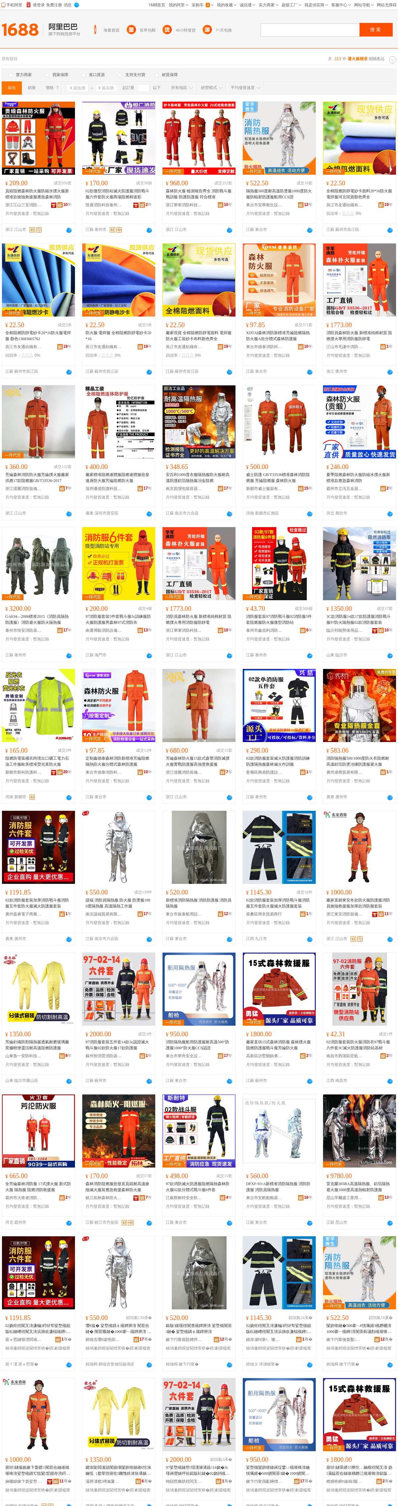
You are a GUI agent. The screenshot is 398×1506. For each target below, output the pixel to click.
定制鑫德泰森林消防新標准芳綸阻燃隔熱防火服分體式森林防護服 (117, 761)
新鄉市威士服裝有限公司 (264, 488)
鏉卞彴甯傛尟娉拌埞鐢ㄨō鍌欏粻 (184, 1339)
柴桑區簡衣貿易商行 (264, 914)
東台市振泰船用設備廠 (184, 914)
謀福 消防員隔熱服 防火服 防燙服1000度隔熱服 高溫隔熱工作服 (118, 903)
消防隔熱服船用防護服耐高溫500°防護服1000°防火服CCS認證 (197, 1045)
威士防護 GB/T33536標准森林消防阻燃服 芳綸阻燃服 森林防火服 (278, 477)
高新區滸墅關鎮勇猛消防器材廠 (264, 1056)
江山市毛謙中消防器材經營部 (344, 346)
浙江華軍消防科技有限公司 (184, 205)
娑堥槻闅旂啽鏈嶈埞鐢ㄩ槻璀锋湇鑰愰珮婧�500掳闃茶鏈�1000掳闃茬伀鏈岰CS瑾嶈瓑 (278, 1470)
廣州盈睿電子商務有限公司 (23, 914)
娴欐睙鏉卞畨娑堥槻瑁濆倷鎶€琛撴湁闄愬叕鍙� (23, 1481)
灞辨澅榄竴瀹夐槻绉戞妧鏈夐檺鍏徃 (104, 1481)
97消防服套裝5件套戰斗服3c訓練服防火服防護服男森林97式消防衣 (118, 619)
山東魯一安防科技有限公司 (23, 1056)
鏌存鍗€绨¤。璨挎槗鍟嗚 (264, 1339)
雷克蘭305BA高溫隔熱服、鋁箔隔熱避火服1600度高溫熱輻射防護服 (358, 1186)
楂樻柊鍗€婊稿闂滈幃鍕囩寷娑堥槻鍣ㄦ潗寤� (344, 1481)
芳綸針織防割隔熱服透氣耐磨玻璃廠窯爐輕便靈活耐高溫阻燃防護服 (37, 1045)
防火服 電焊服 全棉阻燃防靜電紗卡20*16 (118, 335)
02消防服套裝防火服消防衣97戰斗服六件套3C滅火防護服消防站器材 (358, 1045)
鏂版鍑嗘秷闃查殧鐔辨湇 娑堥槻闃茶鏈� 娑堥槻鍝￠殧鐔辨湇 (199, 1328)
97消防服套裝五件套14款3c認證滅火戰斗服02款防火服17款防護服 (117, 1045)
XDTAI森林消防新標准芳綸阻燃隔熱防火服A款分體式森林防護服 (278, 335)
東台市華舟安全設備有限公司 (184, 1056)
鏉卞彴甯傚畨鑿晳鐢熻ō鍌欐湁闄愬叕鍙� (344, 1339)
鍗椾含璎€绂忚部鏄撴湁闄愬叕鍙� (104, 1339)
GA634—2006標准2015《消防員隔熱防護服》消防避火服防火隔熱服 (37, 619)
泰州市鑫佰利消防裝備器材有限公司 (264, 630)
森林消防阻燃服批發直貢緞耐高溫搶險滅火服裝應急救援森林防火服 (117, 1186)
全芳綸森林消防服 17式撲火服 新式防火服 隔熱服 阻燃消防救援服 (38, 1186)
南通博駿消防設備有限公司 (104, 630)
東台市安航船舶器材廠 (264, 1197)
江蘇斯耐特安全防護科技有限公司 (184, 1197)
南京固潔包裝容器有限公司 (184, 488)
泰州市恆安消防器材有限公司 (23, 630)
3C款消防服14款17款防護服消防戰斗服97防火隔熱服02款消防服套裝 (358, 619)
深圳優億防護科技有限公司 (104, 488)
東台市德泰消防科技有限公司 (264, 346)
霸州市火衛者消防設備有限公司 (23, 1197)
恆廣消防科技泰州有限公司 (104, 205)
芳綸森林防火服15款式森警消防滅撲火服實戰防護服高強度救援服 (198, 761)
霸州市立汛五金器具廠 (344, 488)
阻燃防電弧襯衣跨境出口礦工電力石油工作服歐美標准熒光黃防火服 (37, 761)
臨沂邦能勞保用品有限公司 (344, 630)
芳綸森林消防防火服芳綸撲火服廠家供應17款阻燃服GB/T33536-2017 (37, 477)
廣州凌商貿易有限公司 (344, 772)
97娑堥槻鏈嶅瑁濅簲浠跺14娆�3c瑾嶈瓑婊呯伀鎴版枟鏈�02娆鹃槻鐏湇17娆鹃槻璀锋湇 (198, 1470)
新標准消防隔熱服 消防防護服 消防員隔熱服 (199, 903)
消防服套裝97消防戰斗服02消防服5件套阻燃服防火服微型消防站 (279, 619)
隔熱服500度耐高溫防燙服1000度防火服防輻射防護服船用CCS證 (279, 194)
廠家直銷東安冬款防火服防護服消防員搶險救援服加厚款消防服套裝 (358, 903)
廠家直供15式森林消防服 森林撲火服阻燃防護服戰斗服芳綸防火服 (278, 1045)
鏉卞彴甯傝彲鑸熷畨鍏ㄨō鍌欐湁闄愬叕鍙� (264, 1481)
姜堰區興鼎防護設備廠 (264, 772)
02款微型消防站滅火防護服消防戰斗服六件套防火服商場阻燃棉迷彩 (117, 194)
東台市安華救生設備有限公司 (264, 205)
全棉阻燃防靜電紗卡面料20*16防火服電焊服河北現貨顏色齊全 (359, 194)
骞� (66, 1339)
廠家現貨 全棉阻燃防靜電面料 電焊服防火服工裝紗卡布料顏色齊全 (199, 335)
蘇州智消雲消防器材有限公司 (104, 1056)
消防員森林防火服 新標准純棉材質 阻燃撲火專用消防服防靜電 (359, 335)
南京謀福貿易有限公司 (104, 914)
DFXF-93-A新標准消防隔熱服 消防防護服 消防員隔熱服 (278, 1186)
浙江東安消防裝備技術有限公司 (344, 914)
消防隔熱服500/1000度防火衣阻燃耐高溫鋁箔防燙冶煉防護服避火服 (357, 761)
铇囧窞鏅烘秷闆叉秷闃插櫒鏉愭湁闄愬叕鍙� (184, 1481)
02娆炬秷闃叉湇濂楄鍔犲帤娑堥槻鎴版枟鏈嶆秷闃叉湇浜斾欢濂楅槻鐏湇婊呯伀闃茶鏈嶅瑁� (37, 1329)
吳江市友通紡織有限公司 (344, 205)
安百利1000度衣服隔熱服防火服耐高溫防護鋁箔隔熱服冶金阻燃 (198, 477)
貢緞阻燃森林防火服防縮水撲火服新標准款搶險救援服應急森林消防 (37, 194)
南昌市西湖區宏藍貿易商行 (344, 1056)
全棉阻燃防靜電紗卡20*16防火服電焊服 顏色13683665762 (38, 335)
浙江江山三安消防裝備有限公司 (23, 205)
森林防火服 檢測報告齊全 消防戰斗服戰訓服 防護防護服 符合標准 (199, 194)
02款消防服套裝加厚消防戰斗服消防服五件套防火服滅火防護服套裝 (37, 903)
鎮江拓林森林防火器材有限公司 (104, 1197)
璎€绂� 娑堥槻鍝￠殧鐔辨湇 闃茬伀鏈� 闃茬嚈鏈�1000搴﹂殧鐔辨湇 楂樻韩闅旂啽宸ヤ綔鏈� (118, 1329)
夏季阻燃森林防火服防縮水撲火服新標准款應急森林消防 (358, 477)
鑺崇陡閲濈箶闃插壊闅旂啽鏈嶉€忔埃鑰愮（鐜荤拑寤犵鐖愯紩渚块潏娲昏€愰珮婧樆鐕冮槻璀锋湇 (118, 1470)
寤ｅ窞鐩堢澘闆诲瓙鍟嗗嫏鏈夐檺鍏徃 (23, 1339)
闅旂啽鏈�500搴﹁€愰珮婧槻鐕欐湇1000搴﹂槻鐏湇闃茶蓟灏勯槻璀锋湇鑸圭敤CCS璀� (358, 1329)
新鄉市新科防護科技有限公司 (23, 772)
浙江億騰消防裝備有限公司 (23, 488)
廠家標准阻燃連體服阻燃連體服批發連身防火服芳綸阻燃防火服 (117, 477)
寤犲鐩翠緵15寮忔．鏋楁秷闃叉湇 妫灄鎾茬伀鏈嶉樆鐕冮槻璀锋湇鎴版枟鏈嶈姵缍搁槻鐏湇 (359, 1470)
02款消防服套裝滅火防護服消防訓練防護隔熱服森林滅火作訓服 (278, 761)
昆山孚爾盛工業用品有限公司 (344, 1197)
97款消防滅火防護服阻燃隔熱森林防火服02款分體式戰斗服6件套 (198, 1186)
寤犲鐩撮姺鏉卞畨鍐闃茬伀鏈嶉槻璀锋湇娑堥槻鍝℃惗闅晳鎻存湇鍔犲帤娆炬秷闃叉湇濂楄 (37, 1470)
